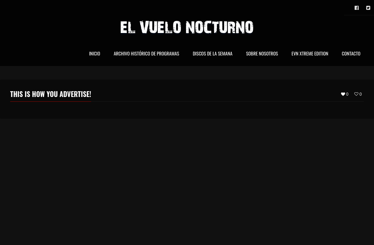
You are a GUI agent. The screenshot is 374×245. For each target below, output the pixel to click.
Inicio (94, 54)
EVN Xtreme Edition (310, 54)
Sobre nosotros (262, 54)
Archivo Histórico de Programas (146, 54)
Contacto (351, 54)
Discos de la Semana (213, 54)
